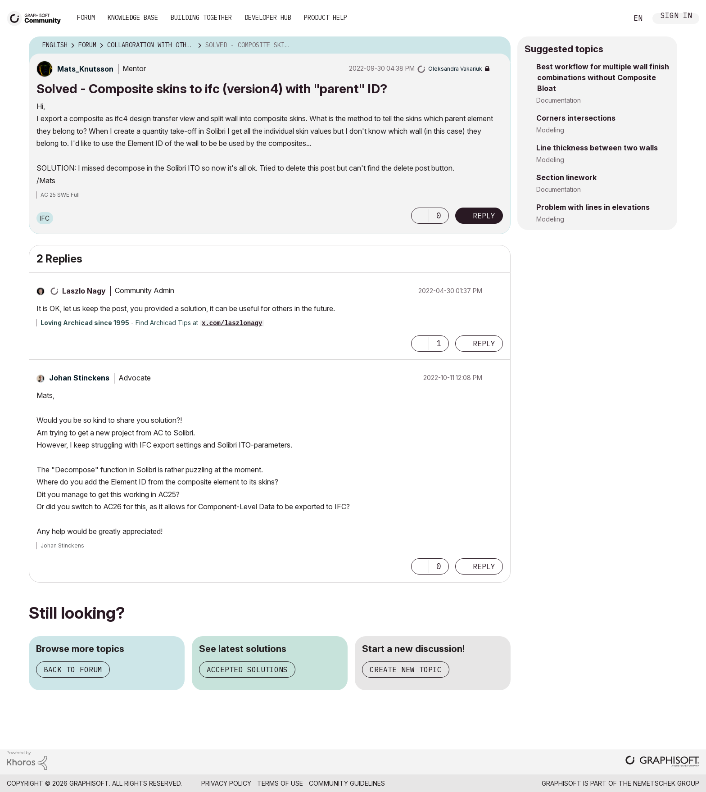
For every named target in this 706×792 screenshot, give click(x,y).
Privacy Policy (226, 783)
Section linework (566, 177)
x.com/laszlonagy (232, 323)
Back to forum (73, 669)
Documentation (558, 100)
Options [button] (498, 45)
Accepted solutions (247, 669)
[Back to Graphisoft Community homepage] (37, 17)
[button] (420, 215)
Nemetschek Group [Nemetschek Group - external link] (666, 783)
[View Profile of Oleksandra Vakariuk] (455, 68)
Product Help (325, 18)
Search (611, 18)
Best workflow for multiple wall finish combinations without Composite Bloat (602, 77)
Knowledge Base (133, 18)
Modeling (550, 130)
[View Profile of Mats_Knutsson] (85, 68)
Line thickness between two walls (597, 147)
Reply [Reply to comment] (484, 343)
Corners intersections (575, 117)
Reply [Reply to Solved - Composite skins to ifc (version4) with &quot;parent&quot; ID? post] (484, 215)
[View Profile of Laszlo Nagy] (84, 290)
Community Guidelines (347, 783)
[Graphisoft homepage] (662, 762)
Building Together (201, 18)
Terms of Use (280, 783)
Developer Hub (267, 18)
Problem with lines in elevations (593, 207)
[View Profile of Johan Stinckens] (79, 377)
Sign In (676, 16)
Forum (86, 18)
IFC (45, 218)
